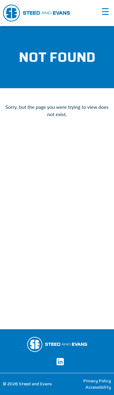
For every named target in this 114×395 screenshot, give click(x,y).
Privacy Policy (97, 381)
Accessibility (98, 387)
